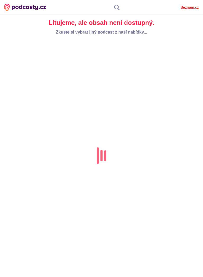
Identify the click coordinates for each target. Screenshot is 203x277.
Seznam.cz (190, 7)
